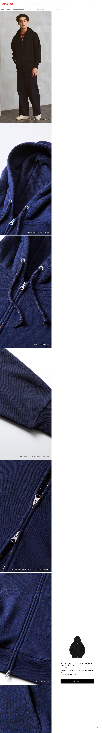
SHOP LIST (66, 4)
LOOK (42, 4)
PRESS (71, 4)
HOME (2, 9)
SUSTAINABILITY (36, 4)
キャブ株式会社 (92, 3)
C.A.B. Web (97, 3)
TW (85, 3)
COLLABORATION (50, 4)
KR (87, 3)
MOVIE (57, 4)
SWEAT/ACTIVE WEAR (18, 9)
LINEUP (61, 4)
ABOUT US (28, 4)
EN (83, 3)
